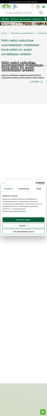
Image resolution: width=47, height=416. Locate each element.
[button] (41, 12)
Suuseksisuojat (9, 324)
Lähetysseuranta (9, 136)
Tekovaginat (30, 299)
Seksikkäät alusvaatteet (13, 302)
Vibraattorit (37, 19)
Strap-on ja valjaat (32, 316)
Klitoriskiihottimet (32, 293)
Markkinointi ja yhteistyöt (13, 162)
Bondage (7, 316)
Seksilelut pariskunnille (12, 296)
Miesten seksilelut (11, 290)
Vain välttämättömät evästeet (23, 231)
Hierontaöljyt (9, 330)
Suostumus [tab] (8, 189)
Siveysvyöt (29, 313)
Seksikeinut (29, 318)
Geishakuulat (9, 333)
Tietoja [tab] (38, 189)
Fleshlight (29, 304)
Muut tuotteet (25, 19)
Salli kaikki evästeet (23, 220)
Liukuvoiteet (8, 327)
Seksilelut (5, 19)
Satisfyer (28, 296)
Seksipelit (29, 327)
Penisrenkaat (9, 313)
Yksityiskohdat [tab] (23, 189)
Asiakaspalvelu (8, 123)
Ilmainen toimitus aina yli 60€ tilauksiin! (23, 2)
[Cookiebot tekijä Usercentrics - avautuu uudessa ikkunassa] (36, 183)
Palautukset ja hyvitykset (12, 130)
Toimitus (6, 126)
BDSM (6, 318)
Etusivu (4, 33)
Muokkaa (23, 226)
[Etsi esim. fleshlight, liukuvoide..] (24, 12)
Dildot (27, 287)
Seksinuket (29, 321)
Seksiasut (14, 19)
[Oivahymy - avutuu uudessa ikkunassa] (34, 374)
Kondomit (8, 321)
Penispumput (9, 310)
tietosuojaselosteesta (17, 211)
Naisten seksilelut (10, 293)
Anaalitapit (29, 310)
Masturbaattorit (31, 302)
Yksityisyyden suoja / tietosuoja (15, 133)
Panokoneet (30, 324)
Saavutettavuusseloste (12, 140)
